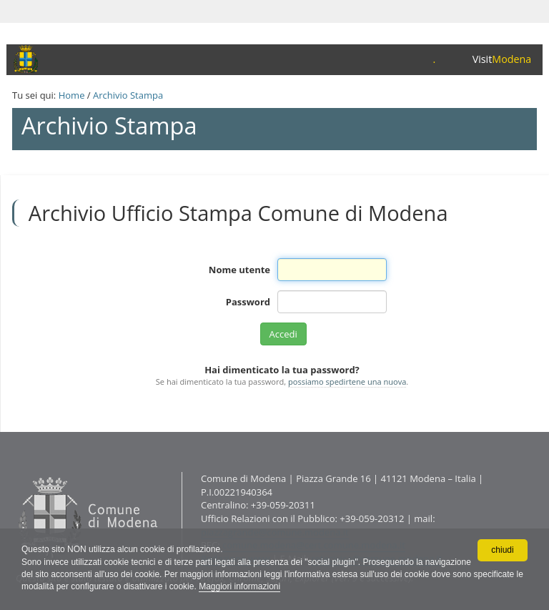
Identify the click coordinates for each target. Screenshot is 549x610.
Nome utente (239, 269)
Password (248, 301)
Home (72, 95)
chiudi (502, 550)
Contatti (15, 471)
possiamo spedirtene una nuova (347, 381)
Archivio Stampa (128, 95)
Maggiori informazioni (239, 586)
